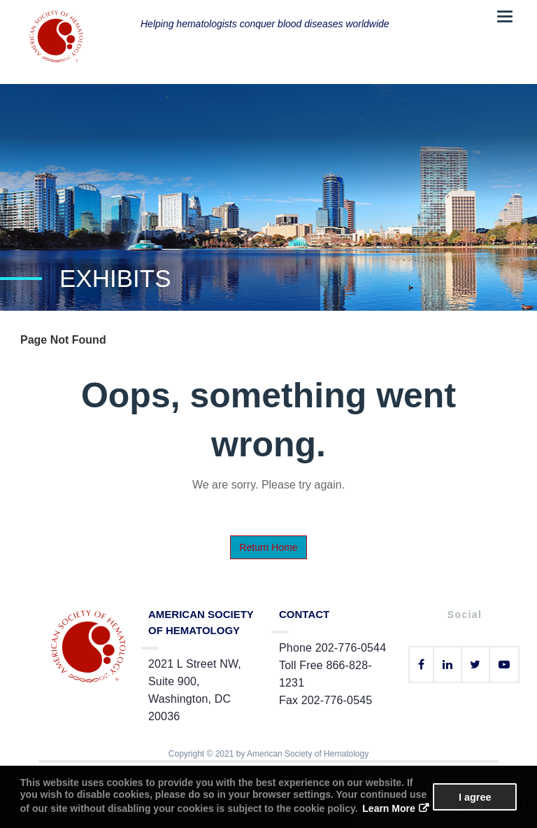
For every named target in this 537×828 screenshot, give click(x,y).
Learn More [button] (388, 808)
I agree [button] (475, 797)
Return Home (268, 547)
